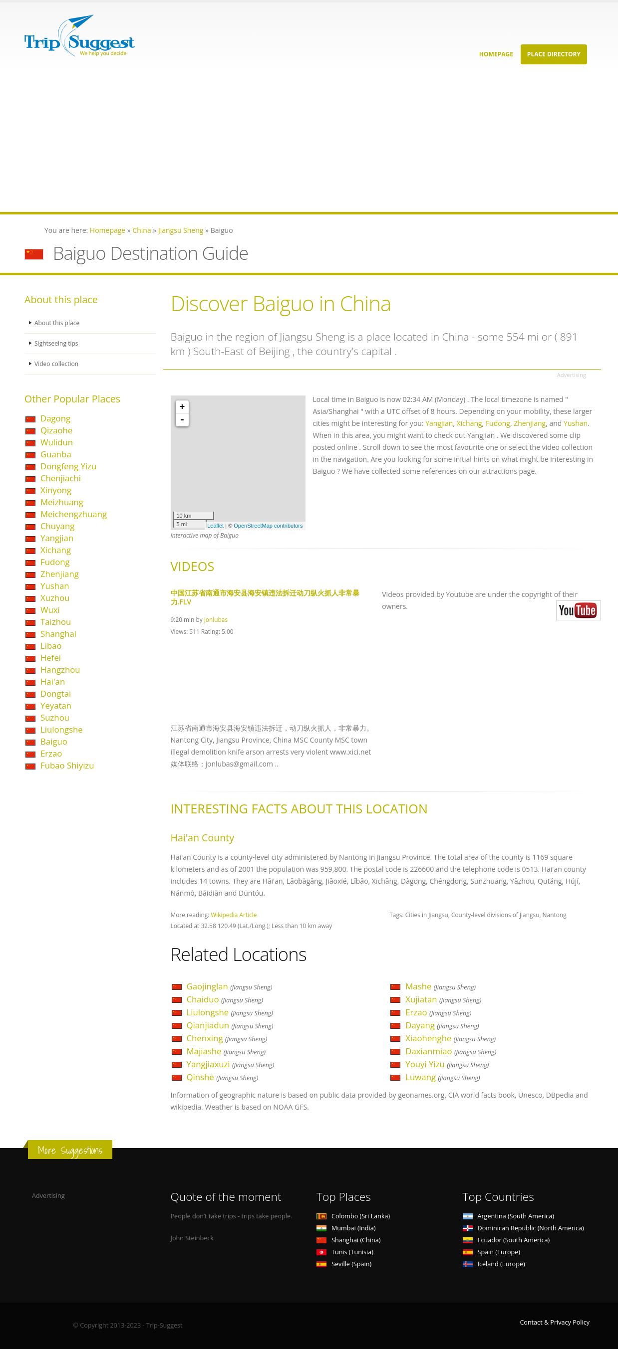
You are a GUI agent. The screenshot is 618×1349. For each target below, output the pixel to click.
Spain (491, 1252)
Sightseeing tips (57, 343)
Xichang (55, 550)
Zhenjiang (59, 573)
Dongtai (55, 693)
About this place (57, 323)
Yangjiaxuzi (231, 1064)
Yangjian (56, 538)
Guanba (55, 454)
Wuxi (50, 609)
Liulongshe (61, 729)
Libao (51, 645)
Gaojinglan (230, 986)
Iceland (494, 1264)
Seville (343, 1264)
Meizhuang (61, 502)
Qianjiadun (230, 1025)
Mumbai (345, 1228)
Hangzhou (60, 669)
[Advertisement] (299, 142)
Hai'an (52, 681)
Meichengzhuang (73, 514)
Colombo (353, 1216)
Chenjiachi (60, 478)
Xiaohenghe (450, 1038)
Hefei (50, 657)
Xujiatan (443, 999)
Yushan (54, 585)
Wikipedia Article (234, 915)
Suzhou (54, 717)
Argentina (509, 1216)
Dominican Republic (523, 1228)
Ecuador (506, 1240)
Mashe (440, 986)
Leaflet (215, 526)
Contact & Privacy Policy (555, 1322)
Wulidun (56, 442)
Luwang (442, 1077)
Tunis (344, 1252)
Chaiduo (225, 999)
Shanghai (58, 633)
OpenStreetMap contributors (268, 526)
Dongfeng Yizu (68, 466)
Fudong (55, 562)
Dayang (442, 1025)
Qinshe (223, 1077)
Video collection (57, 364)
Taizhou (55, 621)
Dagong (55, 418)
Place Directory (554, 54)
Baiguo (53, 741)
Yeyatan (55, 705)
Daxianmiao (450, 1051)
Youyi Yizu (447, 1064)
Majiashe (226, 1051)
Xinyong (55, 490)
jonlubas (216, 619)
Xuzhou (55, 597)
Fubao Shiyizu (67, 765)
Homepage (496, 54)
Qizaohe (56, 430)
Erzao (51, 753)
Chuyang (57, 526)
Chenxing (227, 1038)
